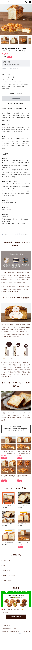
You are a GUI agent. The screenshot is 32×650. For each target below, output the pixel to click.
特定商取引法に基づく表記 (9, 628)
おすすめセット (5, 560)
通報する (28, 228)
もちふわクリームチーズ (8, 575)
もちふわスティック (7, 580)
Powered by (16, 634)
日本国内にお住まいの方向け (16, 103)
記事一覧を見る (16, 616)
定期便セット (5, 565)
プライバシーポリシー (8, 625)
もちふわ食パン (5, 570)
